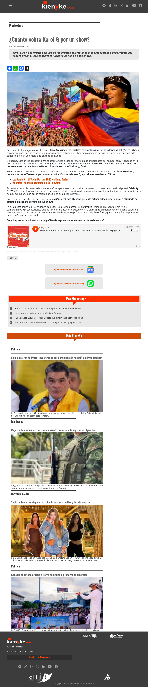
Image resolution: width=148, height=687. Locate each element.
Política (15, 349)
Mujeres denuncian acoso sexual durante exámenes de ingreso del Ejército (53, 430)
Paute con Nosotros (39, 657)
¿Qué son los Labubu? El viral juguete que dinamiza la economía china (49, 317)
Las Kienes (17, 422)
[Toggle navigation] (11, 5)
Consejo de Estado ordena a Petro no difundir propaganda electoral (49, 575)
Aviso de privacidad (15, 647)
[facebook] (140, 6)
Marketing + (17, 25)
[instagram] (115, 6)
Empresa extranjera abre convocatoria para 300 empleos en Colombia (48, 308)
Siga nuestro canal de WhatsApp (74, 283)
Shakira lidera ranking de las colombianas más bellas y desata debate (50, 502)
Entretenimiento (20, 494)
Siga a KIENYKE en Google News (74, 269)
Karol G (13, 257)
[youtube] (134, 6)
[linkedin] (127, 6)
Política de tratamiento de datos (20, 651)
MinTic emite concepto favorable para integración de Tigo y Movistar (48, 322)
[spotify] (104, 6)
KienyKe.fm (10, 252)
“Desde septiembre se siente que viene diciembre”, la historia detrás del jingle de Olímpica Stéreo (46, 252)
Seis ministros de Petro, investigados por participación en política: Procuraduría (56, 358)
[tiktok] (110, 6)
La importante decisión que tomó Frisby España (38, 313)
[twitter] (121, 6)
